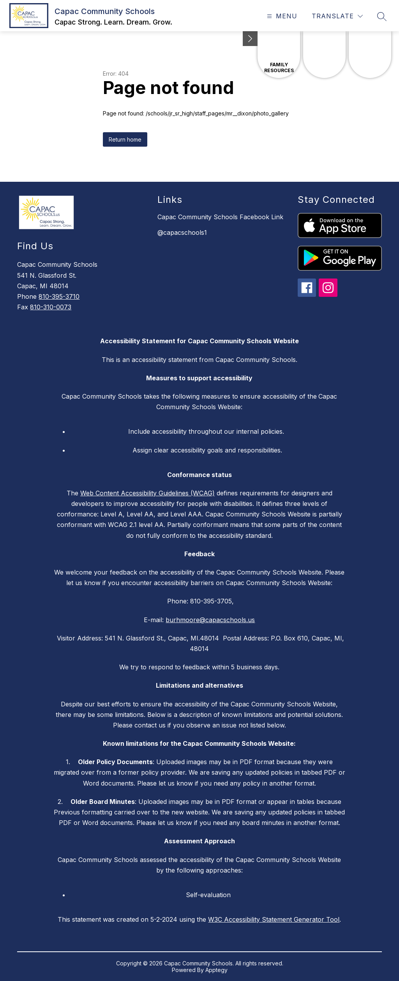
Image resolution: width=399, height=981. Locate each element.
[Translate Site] (337, 16)
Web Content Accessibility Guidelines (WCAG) (147, 493)
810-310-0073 (50, 307)
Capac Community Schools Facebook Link (220, 217)
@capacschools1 (182, 232)
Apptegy (216, 970)
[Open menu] (281, 16)
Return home (125, 139)
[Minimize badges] (250, 38)
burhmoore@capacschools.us (210, 620)
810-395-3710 (59, 296)
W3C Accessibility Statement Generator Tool (273, 919)
